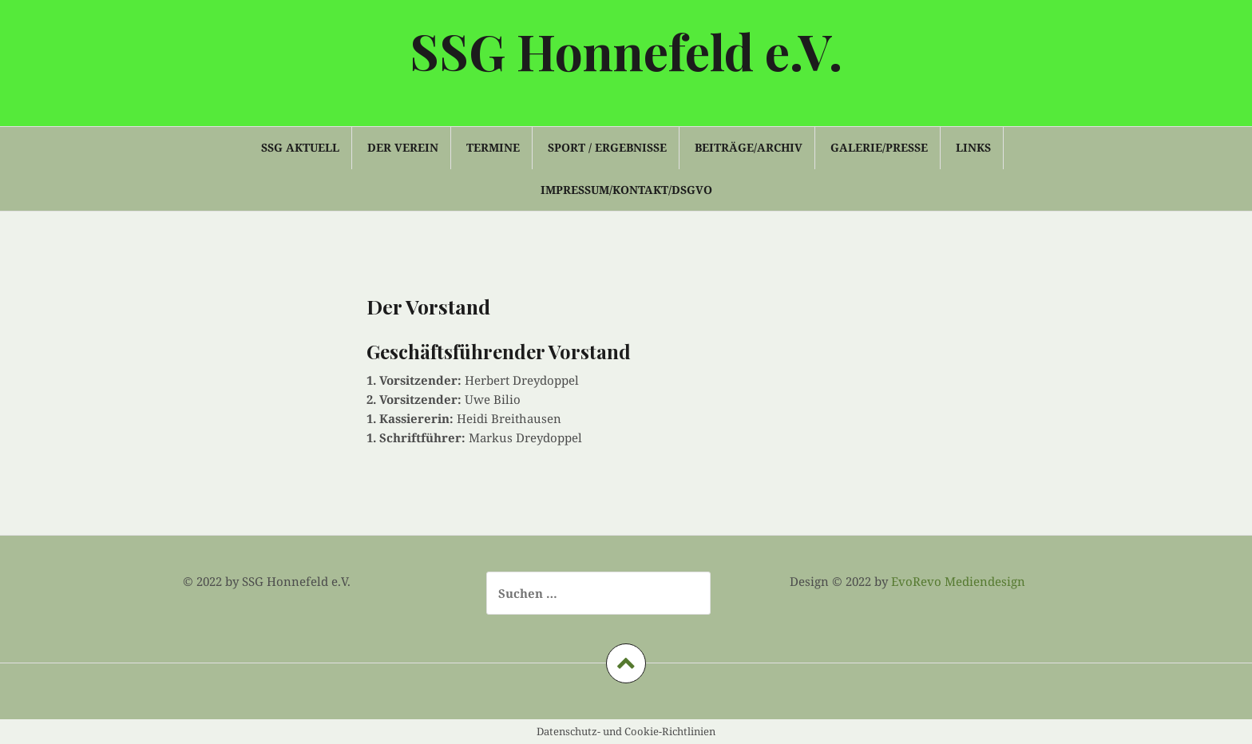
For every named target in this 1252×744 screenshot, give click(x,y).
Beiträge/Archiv (748, 147)
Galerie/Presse (879, 147)
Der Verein (402, 147)
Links (973, 147)
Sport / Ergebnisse (607, 147)
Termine (493, 147)
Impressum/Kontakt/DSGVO (626, 189)
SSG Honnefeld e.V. (626, 51)
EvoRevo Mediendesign (958, 581)
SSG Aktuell (300, 147)
